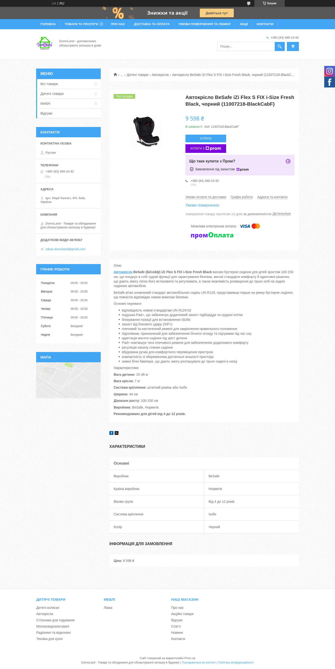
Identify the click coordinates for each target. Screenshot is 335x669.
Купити (206, 138)
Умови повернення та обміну (205, 24)
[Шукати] (280, 46)
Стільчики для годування (55, 620)
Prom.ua (189, 658)
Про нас (118, 24)
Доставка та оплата (152, 24)
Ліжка (108, 608)
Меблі (45, 103)
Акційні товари (182, 614)
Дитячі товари (137, 75)
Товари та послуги (81, 24)
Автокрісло (123, 272)
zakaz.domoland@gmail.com (65, 249)
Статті (176, 626)
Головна (48, 24)
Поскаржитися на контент (199, 662)
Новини (177, 632)
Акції (244, 24)
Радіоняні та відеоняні (53, 632)
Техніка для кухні (49, 639)
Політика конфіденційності (236, 662)
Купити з (205, 148)
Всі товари (49, 84)
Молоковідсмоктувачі (52, 626)
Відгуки (46, 113)
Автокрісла (160, 75)
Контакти (265, 24)
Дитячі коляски (47, 608)
